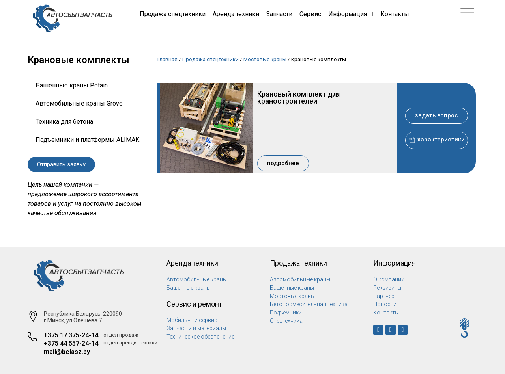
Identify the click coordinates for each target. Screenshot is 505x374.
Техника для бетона (64, 121)
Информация (350, 14)
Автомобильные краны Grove (79, 103)
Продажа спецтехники (173, 14)
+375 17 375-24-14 (71, 335)
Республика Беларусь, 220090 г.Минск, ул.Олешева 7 (83, 317)
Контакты (394, 14)
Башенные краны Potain (72, 85)
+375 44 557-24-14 (71, 343)
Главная (167, 59)
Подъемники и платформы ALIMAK (87, 139)
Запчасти (279, 14)
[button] (61, 164)
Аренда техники (236, 14)
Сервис (310, 14)
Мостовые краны (264, 59)
